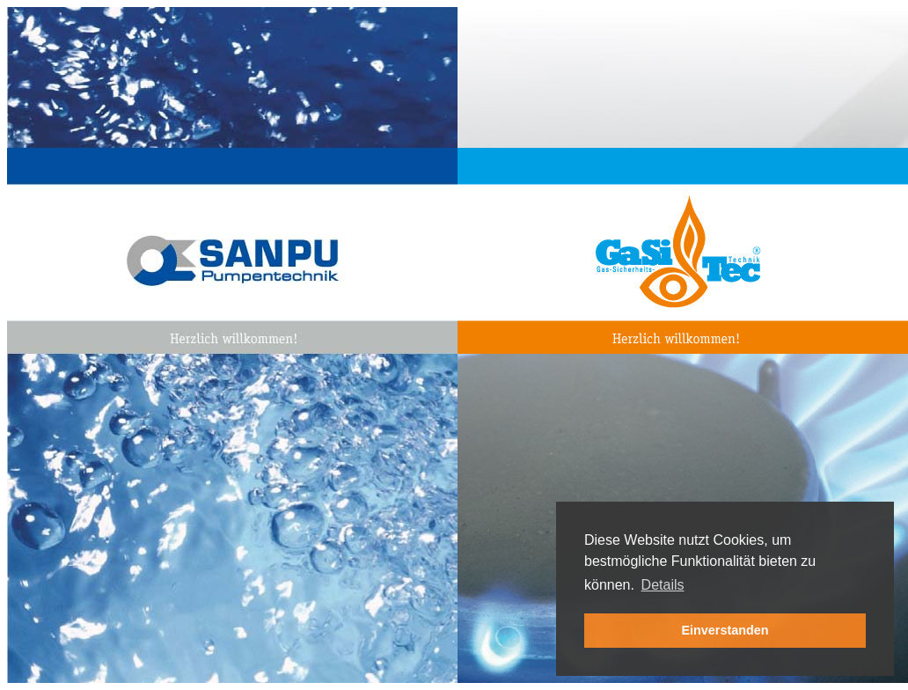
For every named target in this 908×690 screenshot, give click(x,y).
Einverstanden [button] (724, 630)
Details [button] (663, 584)
